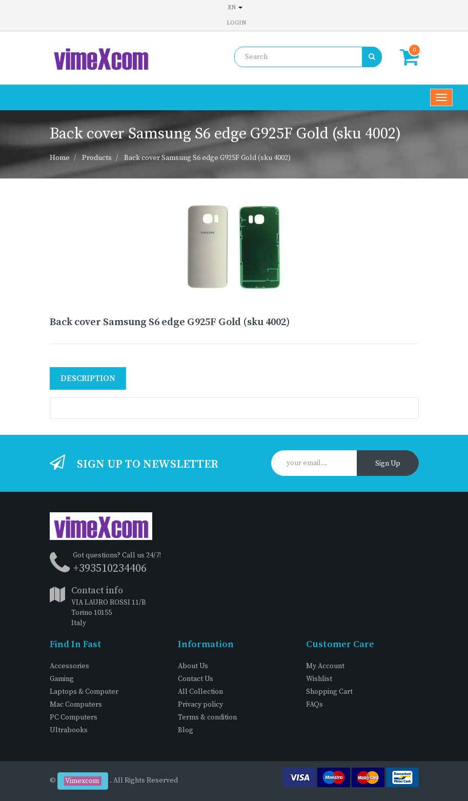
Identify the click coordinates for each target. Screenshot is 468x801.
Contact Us (195, 679)
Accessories (69, 666)
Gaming (62, 679)
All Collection (200, 691)
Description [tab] (87, 378)
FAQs (314, 704)
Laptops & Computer (84, 691)
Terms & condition (207, 717)
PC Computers (73, 717)
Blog (185, 730)
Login (236, 23)
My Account (325, 666)
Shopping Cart (329, 691)
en (235, 7)
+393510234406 (110, 568)
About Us (193, 666)
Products (97, 158)
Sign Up (387, 463)
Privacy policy (200, 704)
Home (60, 158)
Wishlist (319, 679)
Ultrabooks (69, 730)
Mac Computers (76, 704)
